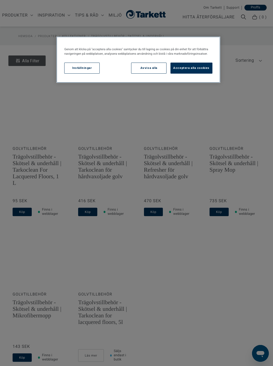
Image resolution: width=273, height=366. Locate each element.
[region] (138, 60)
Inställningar (82, 68)
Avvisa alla (149, 68)
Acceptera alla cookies (191, 68)
